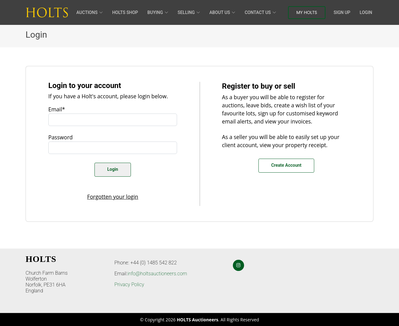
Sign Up (342, 12)
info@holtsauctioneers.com (157, 274)
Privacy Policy (129, 284)
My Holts (306, 12)
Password (60, 137)
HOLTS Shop (125, 12)
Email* (56, 109)
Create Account (286, 165)
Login (366, 12)
